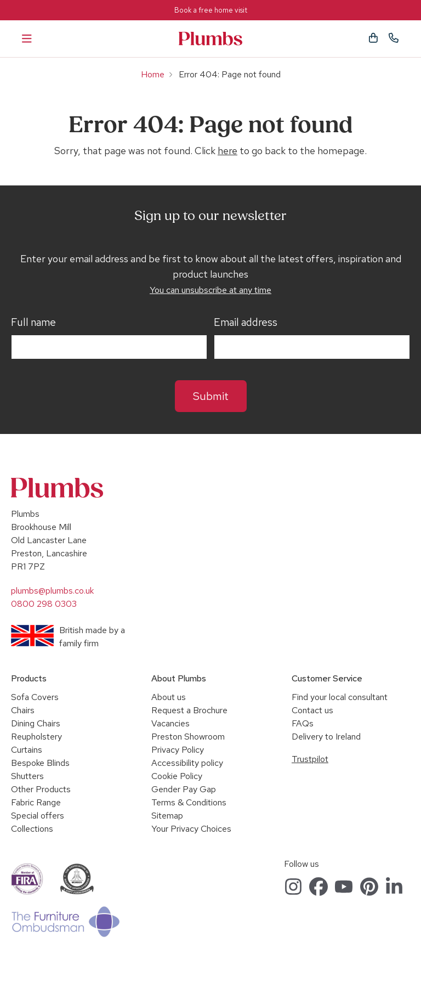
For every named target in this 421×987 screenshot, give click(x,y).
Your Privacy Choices (191, 828)
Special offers (37, 815)
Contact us (312, 710)
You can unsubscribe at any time (210, 290)
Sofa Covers (35, 697)
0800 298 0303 (44, 604)
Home (152, 74)
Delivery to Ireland (326, 736)
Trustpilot (310, 759)
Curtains (26, 749)
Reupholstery (36, 736)
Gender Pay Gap (183, 789)
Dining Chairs (35, 723)
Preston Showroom (188, 736)
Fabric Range (36, 802)
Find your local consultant (340, 697)
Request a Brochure (189, 710)
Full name (33, 322)
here (227, 150)
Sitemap (167, 815)
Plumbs (210, 38)
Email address (245, 322)
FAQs (303, 723)
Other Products (41, 789)
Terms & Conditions (188, 802)
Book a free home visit (210, 10)
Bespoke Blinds (40, 763)
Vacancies (170, 723)
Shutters (27, 776)
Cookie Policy (176, 776)
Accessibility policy (187, 763)
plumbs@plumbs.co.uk (52, 590)
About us (168, 697)
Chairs (23, 710)
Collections (32, 828)
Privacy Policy (177, 749)
